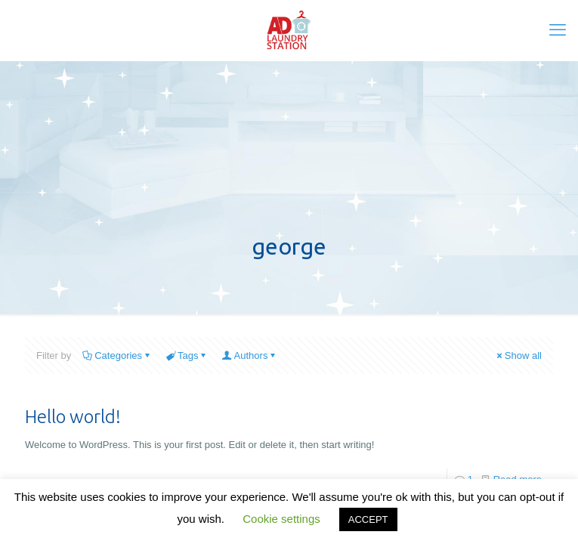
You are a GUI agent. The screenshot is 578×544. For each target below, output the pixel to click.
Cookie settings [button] (281, 518)
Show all (518, 355)
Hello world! (73, 416)
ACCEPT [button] (368, 519)
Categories (117, 355)
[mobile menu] (557, 30)
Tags (186, 355)
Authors (250, 355)
